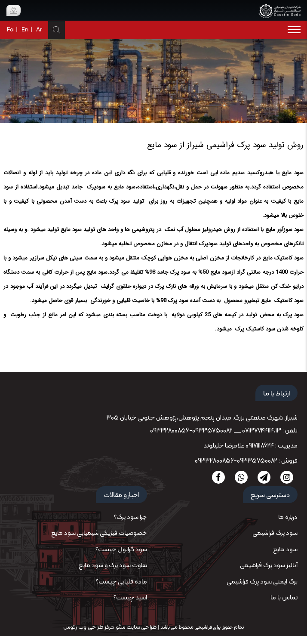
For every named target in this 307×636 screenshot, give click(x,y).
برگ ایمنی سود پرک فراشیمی (262, 582)
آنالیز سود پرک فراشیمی (269, 566)
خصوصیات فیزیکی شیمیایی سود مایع (99, 533)
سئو (119, 627)
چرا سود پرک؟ (130, 517)
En (24, 29)
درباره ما (288, 517)
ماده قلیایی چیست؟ (121, 582)
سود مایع (285, 550)
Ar (39, 29)
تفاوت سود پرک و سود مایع (113, 566)
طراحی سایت (141, 627)
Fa (10, 29)
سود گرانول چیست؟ (121, 550)
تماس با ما (284, 598)
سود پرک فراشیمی (275, 533)
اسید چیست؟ (130, 598)
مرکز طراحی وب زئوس (88, 627)
